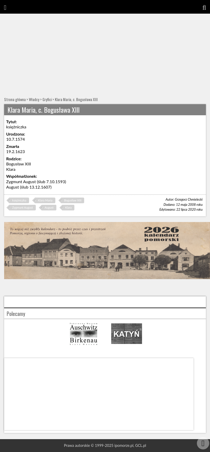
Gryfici (47, 99)
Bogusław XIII (72, 200)
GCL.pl (140, 445)
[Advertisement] (105, 52)
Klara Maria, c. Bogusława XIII (76, 99)
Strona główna (15, 99)
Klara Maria (45, 200)
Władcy (34, 99)
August (49, 207)
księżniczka (19, 200)
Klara (68, 207)
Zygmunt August (22, 207)
